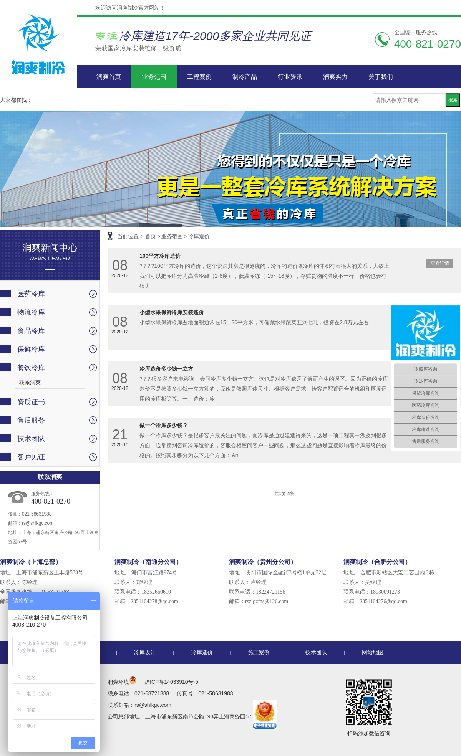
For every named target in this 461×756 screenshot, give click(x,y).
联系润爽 (30, 382)
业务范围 (154, 76)
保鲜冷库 (31, 349)
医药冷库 (31, 294)
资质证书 (31, 402)
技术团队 (31, 439)
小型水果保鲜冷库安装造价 (171, 312)
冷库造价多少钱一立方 (166, 369)
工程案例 (199, 76)
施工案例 (259, 652)
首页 (150, 236)
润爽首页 (108, 76)
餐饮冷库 (31, 367)
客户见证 (31, 457)
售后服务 (31, 420)
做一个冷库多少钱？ (163, 425)
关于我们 (380, 76)
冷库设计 (145, 652)
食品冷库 (31, 331)
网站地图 (372, 652)
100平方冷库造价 (160, 256)
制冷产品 (244, 76)
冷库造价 (199, 236)
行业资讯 (290, 76)
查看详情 (440, 263)
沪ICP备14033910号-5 (171, 682)
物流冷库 (31, 312)
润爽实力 (335, 76)
